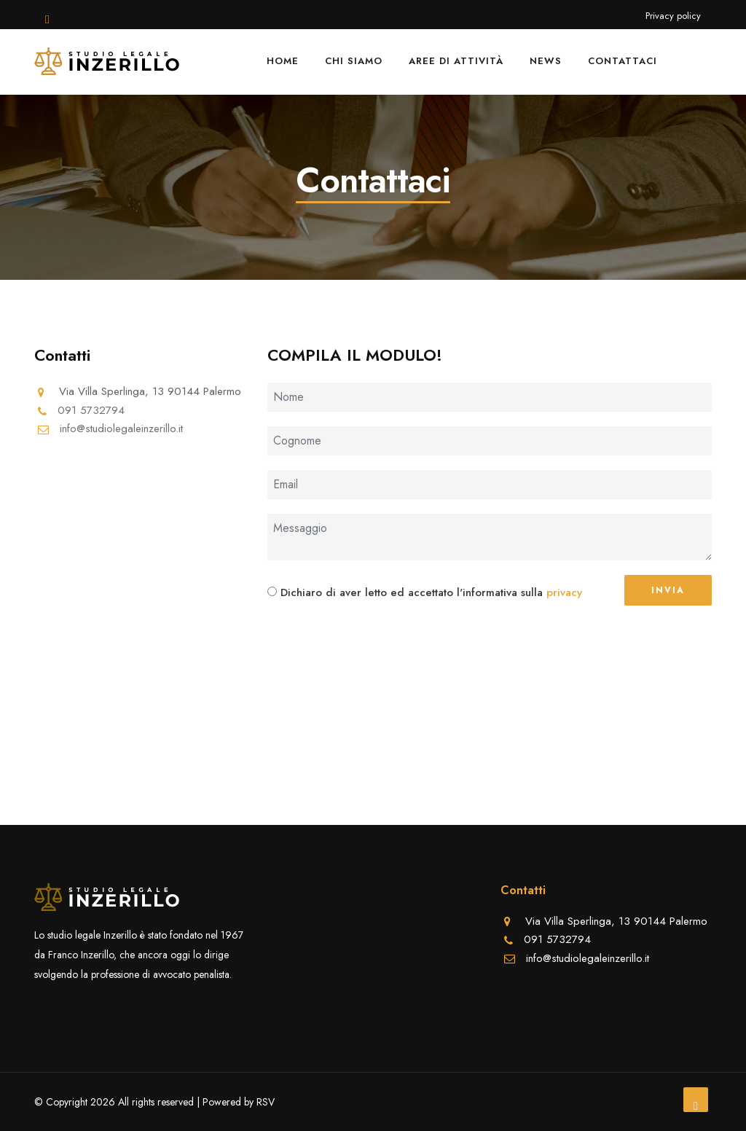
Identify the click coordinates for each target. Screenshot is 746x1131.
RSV (265, 1102)
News (546, 61)
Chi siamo (353, 61)
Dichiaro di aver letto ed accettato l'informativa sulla (411, 592)
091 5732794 (91, 410)
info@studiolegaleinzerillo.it (121, 428)
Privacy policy (673, 16)
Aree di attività (456, 61)
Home (283, 61)
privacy (564, 592)
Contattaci (622, 61)
